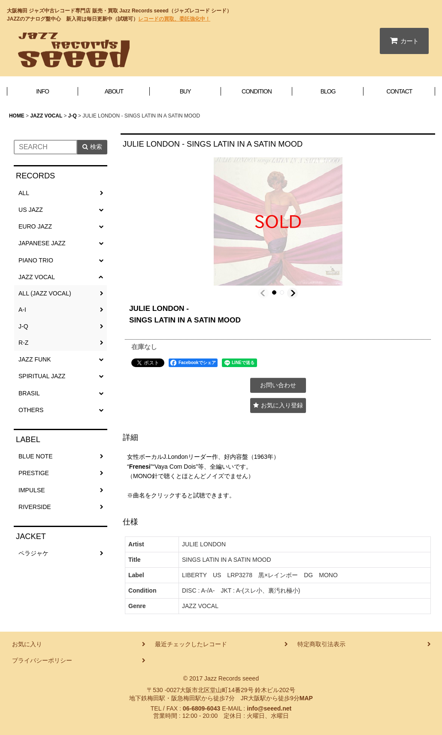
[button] (263, 293)
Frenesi (140, 466)
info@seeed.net (269, 708)
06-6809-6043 (201, 708)
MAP (306, 698)
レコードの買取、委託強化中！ (174, 19)
